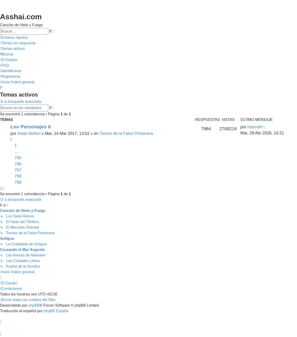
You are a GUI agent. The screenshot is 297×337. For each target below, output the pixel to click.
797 (18, 170)
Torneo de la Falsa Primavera (126, 133)
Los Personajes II (30, 126)
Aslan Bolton (28, 133)
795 (18, 158)
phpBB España (56, 311)
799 (18, 182)
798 (18, 176)
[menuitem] (18, 43)
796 (18, 164)
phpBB (34, 305)
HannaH (254, 127)
